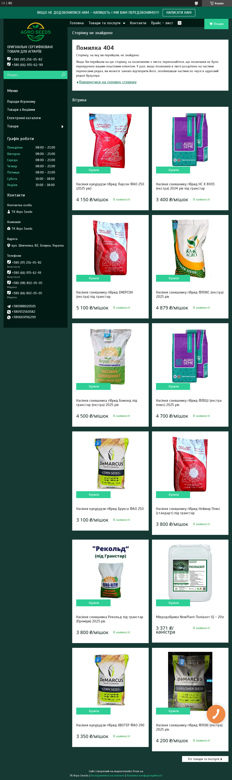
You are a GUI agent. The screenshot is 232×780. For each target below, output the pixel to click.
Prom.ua (138, 771)
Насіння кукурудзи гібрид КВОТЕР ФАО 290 (110, 725)
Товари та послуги (104, 23)
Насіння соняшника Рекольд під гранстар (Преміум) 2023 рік (109, 619)
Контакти (138, 23)
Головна (77, 23)
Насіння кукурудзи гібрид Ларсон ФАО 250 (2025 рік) (110, 186)
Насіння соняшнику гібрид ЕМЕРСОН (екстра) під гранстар (104, 294)
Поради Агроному (21, 101)
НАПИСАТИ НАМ (179, 12)
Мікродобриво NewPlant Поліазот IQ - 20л (190, 617)
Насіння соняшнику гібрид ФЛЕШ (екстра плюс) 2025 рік (189, 402)
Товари (12, 126)
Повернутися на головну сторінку (108, 82)
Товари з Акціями (21, 109)
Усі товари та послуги (203, 759)
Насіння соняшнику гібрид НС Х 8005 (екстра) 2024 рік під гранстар (185, 186)
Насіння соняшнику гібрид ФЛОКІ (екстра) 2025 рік (189, 727)
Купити (94, 170)
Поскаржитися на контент (107, 775)
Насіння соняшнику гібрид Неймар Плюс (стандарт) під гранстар (188, 511)
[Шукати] (63, 75)
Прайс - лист (162, 23)
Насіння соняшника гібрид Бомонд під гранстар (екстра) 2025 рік (106, 402)
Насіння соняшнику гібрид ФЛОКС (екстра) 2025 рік (189, 294)
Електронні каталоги (24, 118)
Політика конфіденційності (144, 775)
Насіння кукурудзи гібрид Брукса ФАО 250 (110, 509)
